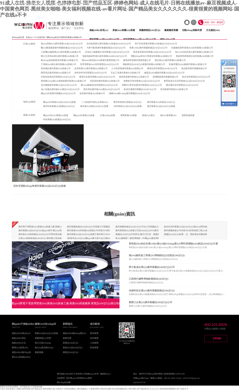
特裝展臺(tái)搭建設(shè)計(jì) (57, 119)
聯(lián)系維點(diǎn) (21, 357)
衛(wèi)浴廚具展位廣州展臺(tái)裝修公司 (194, 52)
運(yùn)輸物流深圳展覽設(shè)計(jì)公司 (99, 85)
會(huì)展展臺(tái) (168, 115)
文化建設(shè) (213, 30)
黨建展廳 (39, 352)
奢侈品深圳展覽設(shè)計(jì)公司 (162, 68)
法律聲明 (61, 378)
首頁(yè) (29, 37)
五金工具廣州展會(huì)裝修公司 (125, 73)
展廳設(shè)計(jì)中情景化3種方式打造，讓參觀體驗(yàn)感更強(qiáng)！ (149, 234)
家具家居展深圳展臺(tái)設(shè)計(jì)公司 (152, 52)
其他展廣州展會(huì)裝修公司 (174, 89)
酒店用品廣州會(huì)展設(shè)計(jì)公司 (101, 89)
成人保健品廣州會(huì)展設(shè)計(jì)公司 (60, 89)
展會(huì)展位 (148, 115)
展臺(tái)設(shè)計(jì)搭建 (46, 333)
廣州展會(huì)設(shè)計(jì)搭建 (161, 106)
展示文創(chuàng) (43, 343)
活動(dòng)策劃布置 (192, 30)
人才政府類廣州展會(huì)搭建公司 (127, 68)
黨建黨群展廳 (171, 30)
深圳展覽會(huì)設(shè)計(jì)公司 (139, 39)
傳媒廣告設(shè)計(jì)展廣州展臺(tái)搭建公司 (144, 64)
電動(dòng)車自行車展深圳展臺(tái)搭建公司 (151, 56)
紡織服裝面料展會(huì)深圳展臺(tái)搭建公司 (192, 48)
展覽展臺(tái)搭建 (128, 115)
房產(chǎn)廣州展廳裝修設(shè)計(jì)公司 (148, 48)
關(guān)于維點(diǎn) (23, 324)
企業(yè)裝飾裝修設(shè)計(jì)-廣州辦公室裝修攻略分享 (44, 238)
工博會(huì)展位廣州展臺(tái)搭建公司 (58, 64)
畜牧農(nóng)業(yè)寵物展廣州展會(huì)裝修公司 (63, 81)
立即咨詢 (217, 338)
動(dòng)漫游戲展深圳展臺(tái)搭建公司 (59, 60)
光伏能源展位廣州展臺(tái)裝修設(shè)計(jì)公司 (108, 43)
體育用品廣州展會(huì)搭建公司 (56, 73)
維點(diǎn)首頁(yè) (98, 30)
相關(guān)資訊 (119, 213)
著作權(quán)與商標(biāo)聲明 (79, 378)
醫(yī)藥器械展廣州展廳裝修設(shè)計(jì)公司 (62, 48)
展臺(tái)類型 (29, 115)
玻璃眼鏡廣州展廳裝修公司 (165, 77)
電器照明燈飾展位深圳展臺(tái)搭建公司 (194, 56)
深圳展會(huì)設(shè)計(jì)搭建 (128, 106)
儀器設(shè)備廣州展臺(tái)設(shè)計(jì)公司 (164, 73)
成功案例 (95, 324)
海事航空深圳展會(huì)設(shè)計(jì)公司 (141, 81)
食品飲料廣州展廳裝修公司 (194, 68)
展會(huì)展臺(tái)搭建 (123, 30)
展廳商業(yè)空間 (43, 338)
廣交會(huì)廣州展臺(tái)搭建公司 (170, 60)
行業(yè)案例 (29, 44)
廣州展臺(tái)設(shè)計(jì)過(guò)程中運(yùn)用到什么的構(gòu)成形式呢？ (52, 230)
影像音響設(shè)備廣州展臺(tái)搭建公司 (188, 64)
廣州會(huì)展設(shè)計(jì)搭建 (94, 106)
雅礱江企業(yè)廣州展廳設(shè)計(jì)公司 (150, 302)
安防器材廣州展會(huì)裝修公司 (105, 81)
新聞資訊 (68, 324)
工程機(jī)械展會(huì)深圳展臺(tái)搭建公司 (61, 52)
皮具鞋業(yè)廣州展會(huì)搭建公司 (91, 68)
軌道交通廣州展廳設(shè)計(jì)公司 (140, 89)
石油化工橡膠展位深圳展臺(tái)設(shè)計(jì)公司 (107, 52)
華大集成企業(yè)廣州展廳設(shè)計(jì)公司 (152, 267)
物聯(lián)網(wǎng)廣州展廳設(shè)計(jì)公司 (129, 93)
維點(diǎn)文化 (19, 343)
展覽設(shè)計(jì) (70, 343)
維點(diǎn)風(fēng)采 (21, 352)
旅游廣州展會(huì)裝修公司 (92, 93)
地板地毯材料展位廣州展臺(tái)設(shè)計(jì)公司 (104, 56)
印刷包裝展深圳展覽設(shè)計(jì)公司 (58, 77)
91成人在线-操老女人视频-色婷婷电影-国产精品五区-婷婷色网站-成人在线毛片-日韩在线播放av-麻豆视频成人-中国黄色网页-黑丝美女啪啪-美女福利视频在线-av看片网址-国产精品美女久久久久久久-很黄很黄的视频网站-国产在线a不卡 (119, 9)
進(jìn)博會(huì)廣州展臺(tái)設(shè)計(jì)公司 (62, 43)
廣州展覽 (94, 333)
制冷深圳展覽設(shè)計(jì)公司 (196, 77)
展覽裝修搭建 (188, 115)
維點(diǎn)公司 (167, 39)
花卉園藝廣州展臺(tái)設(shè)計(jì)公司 (59, 85)
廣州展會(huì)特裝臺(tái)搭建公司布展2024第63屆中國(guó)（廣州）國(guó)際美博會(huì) (108, 230)
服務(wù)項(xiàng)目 (45, 324)
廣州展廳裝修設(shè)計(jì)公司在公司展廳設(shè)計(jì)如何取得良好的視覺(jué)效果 (154, 227)
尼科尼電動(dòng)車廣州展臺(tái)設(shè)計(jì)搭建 (39, 186)
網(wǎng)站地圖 (64, 382)
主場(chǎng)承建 (107, 115)
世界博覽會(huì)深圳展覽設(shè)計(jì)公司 (99, 64)
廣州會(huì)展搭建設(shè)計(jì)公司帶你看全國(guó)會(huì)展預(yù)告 (50, 234)
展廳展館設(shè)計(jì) (149, 30)
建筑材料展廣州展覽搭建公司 (137, 60)
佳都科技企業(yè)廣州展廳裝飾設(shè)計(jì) (152, 290)
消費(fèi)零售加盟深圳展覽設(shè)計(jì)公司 (142, 85)
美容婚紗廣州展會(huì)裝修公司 (56, 68)
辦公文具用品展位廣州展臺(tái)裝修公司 (59, 56)
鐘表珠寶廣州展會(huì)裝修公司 (134, 77)
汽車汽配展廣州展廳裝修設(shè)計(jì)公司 (106, 48)
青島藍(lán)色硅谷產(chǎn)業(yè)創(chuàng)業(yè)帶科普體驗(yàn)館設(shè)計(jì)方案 (173, 243)
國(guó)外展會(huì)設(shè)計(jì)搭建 (59, 102)
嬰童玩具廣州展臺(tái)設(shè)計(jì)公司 (97, 77)
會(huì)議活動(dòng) (44, 347)
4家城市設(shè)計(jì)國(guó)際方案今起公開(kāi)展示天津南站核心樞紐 (100, 238)
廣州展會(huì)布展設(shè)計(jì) (161, 102)
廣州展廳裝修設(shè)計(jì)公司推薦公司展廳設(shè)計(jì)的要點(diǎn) (99, 227)
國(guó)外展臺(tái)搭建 (84, 115)
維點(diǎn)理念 (19, 338)
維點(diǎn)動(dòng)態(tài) (74, 333)
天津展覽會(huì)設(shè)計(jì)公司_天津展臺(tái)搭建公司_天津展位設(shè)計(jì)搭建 (54, 3)
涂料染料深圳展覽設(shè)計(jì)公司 (90, 73)
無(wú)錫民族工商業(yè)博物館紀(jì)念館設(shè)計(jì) (157, 255)
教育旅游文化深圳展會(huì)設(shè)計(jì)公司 (184, 81)
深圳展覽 (94, 338)
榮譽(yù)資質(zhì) (20, 347)
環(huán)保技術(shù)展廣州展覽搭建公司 (100, 60)
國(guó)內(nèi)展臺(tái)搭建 (55, 115)
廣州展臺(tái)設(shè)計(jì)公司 (104, 39)
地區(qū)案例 (29, 102)
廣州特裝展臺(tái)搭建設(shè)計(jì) (59, 106)
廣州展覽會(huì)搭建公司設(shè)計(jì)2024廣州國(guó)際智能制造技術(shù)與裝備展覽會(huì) (158, 230)
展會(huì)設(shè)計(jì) (72, 347)
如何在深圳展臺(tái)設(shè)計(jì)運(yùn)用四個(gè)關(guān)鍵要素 (194, 227)
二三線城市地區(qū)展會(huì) (94, 102)
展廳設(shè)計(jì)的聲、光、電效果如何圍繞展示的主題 (190, 234)
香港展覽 (94, 347)
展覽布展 (67, 338)
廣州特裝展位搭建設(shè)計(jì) (127, 102)
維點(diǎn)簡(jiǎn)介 (21, 333)
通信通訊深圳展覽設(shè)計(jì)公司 (182, 85)
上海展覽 (94, 343)
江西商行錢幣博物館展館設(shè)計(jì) (148, 278)
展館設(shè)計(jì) (70, 352)
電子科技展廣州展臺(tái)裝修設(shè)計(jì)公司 (156, 43)
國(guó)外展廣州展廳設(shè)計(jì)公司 (58, 93)
